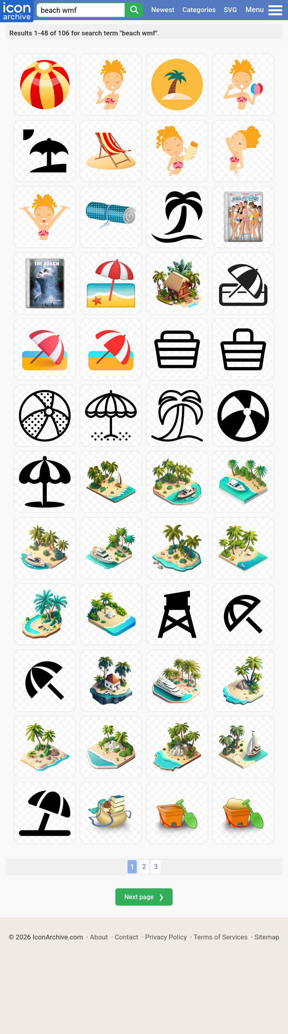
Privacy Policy (166, 937)
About (99, 937)
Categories (199, 10)
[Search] (134, 10)
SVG (230, 10)
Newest (162, 10)
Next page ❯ (143, 897)
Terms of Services (221, 937)
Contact (126, 937)
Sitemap (267, 937)
